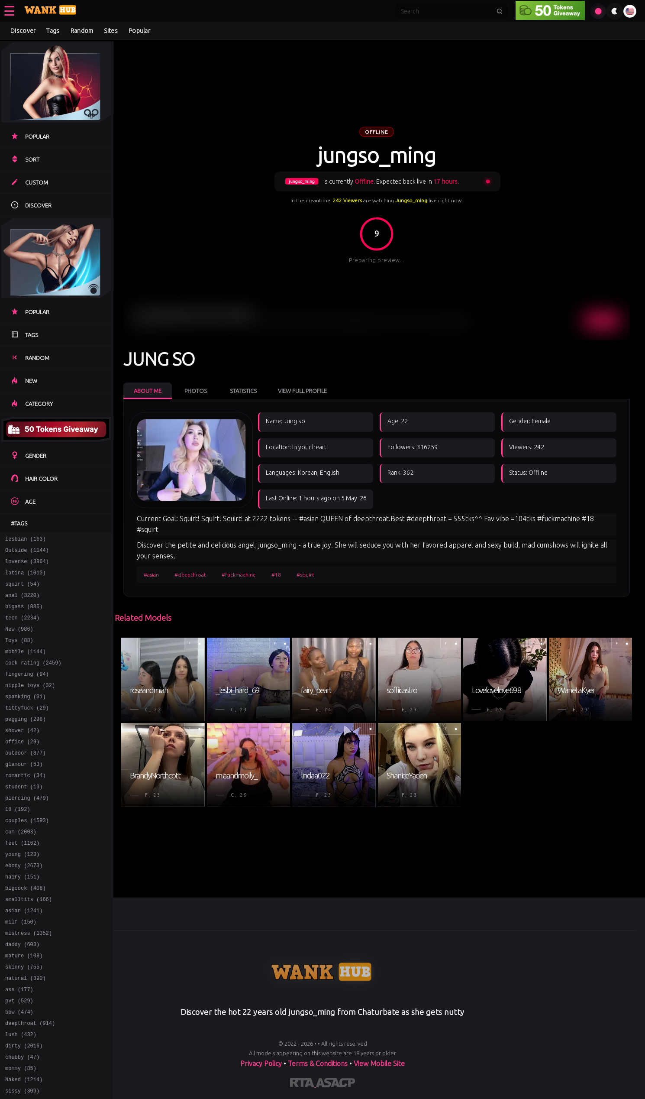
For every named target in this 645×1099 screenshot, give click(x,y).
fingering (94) (27, 690)
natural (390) (25, 1030)
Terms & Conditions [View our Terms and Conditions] (318, 1063)
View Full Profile (302, 391)
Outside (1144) (27, 552)
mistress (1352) (28, 979)
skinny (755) (23, 1017)
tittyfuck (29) (27, 728)
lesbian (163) (25, 540)
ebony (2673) (23, 904)
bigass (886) (23, 615)
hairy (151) (22, 917)
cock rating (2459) (33, 678)
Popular (139, 30)
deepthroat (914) (30, 1080)
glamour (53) (23, 791)
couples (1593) (27, 854)
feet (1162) (22, 879)
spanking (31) (25, 716)
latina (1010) (25, 577)
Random (82, 30)
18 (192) (17, 841)
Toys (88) (19, 653)
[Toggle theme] (614, 11)
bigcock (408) (25, 929)
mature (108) (23, 1004)
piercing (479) (27, 829)
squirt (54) (22, 590)
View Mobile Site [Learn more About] (379, 1063)
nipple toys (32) (30, 703)
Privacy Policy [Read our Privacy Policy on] (262, 1063)
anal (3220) (22, 602)
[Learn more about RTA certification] (303, 1084)
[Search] (446, 11)
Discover (22, 30)
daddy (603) (22, 992)
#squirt (305, 574)
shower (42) (22, 753)
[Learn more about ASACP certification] (335, 1084)
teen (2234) (22, 628)
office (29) (22, 766)
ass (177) (19, 1042)
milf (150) (20, 967)
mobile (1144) (25, 665)
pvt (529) (19, 1055)
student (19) (23, 816)
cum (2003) (20, 866)
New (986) (19, 640)
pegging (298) (25, 741)
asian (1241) (23, 954)
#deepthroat (190, 574)
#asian (151, 574)
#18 (276, 574)
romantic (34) (25, 803)
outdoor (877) (25, 778)
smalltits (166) (28, 942)
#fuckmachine (239, 574)
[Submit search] (499, 11)
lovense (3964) (27, 565)
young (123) (22, 891)
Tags (52, 30)
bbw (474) (19, 1067)
